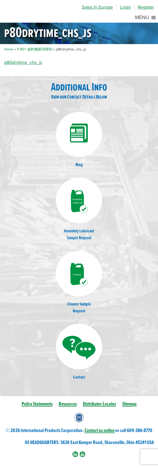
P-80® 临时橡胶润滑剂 (34, 49)
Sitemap (129, 404)
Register (146, 7)
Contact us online (99, 430)
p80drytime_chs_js (23, 62)
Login (125, 7)
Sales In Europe (97, 7)
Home (9, 49)
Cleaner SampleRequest (79, 282)
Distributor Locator (99, 404)
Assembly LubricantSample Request (79, 209)
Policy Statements (37, 404)
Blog (79, 140)
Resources (68, 404)
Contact (79, 352)
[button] (142, 17)
